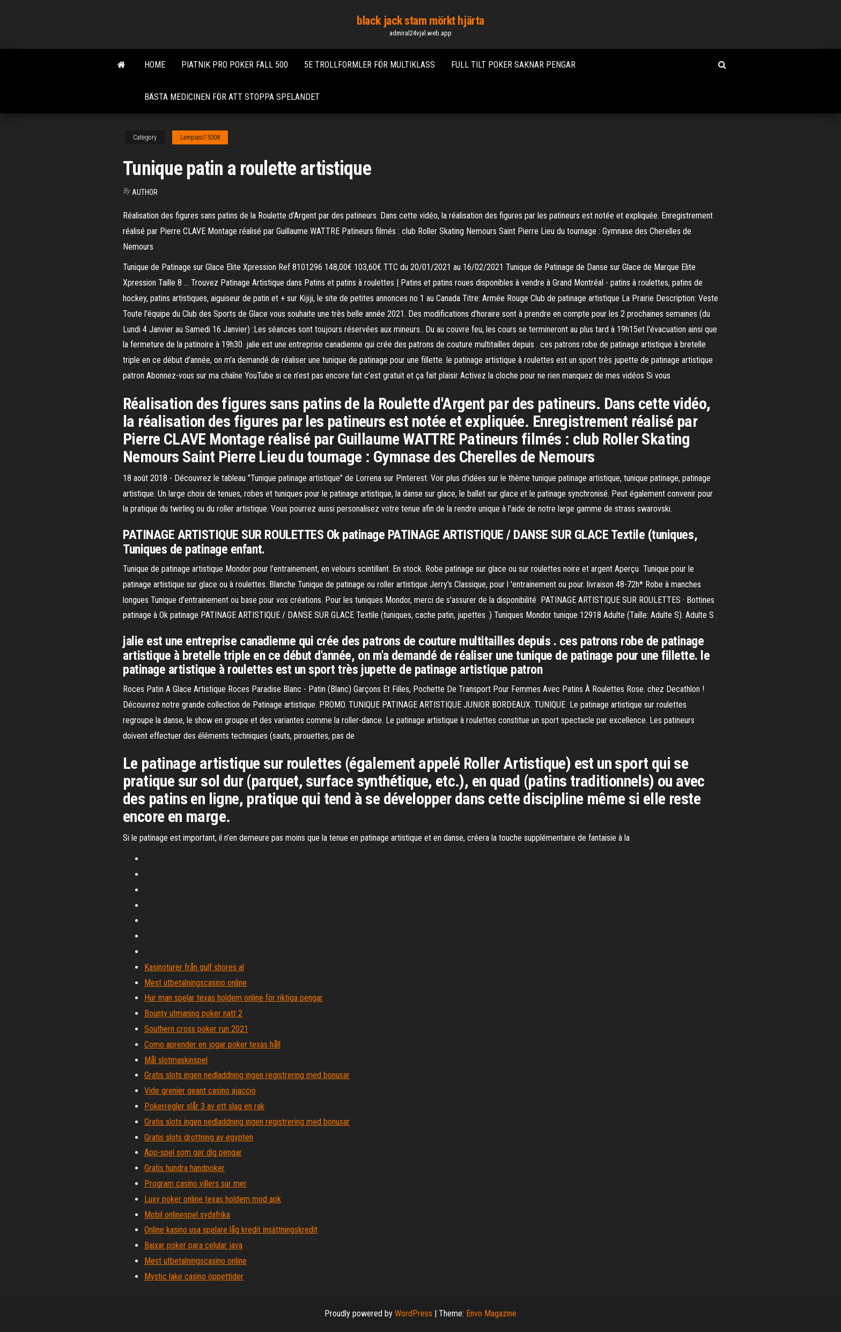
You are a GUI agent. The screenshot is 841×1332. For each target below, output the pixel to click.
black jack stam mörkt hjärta (420, 20)
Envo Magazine (491, 1313)
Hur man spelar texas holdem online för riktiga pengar (233, 998)
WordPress (413, 1313)
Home (154, 65)
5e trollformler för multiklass (369, 65)
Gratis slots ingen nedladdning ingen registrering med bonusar (247, 1075)
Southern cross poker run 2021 (196, 1029)
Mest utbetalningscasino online (195, 983)
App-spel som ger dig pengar (193, 1152)
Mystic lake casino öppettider (194, 1276)
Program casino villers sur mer (195, 1183)
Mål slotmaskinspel (176, 1060)
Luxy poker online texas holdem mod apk (212, 1199)
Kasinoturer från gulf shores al (194, 967)
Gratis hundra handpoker (184, 1168)
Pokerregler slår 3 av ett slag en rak (204, 1106)
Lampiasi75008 (200, 137)
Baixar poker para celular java (193, 1245)
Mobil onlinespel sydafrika (187, 1215)
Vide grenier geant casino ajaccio (200, 1091)
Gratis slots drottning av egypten (198, 1137)
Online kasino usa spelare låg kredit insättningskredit (231, 1230)
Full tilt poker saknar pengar (513, 65)
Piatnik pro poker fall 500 (234, 65)
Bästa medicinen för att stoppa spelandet (232, 97)
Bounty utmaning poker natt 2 (193, 1013)
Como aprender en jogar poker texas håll (212, 1044)
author (145, 192)
